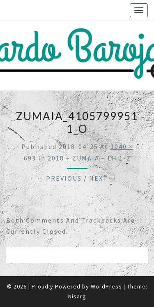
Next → (103, 178)
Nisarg (77, 296)
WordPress (106, 286)
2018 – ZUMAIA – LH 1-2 (89, 158)
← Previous (59, 178)
